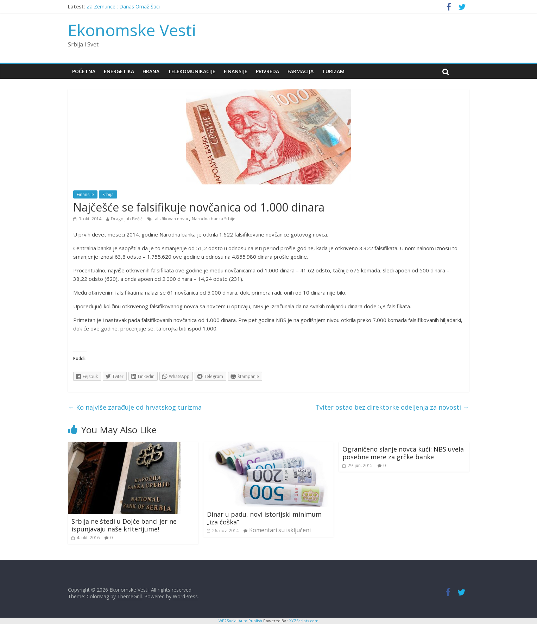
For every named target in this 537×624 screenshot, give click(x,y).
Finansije (235, 71)
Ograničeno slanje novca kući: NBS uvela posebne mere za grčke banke (403, 453)
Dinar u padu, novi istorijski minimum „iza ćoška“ (264, 518)
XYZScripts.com (303, 620)
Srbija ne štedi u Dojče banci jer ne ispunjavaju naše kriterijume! (124, 525)
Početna (83, 71)
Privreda (267, 71)
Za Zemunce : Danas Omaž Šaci (123, 6)
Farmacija (301, 71)
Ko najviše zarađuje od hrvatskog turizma (135, 407)
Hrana (151, 71)
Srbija (108, 194)
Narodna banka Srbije (213, 219)
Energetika (119, 71)
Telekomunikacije (191, 71)
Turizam (333, 71)
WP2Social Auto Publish (240, 620)
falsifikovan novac (171, 219)
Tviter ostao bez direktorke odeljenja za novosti (392, 407)
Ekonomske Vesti (132, 30)
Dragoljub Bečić (127, 219)
